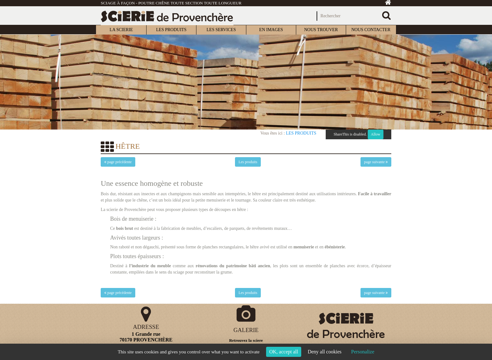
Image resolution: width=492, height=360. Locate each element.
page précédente (118, 162)
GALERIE (246, 330)
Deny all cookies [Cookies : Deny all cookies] (325, 351)
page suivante (376, 162)
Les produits (301, 133)
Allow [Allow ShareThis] (375, 134)
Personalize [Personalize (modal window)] (362, 351)
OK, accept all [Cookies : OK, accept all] (283, 351)
